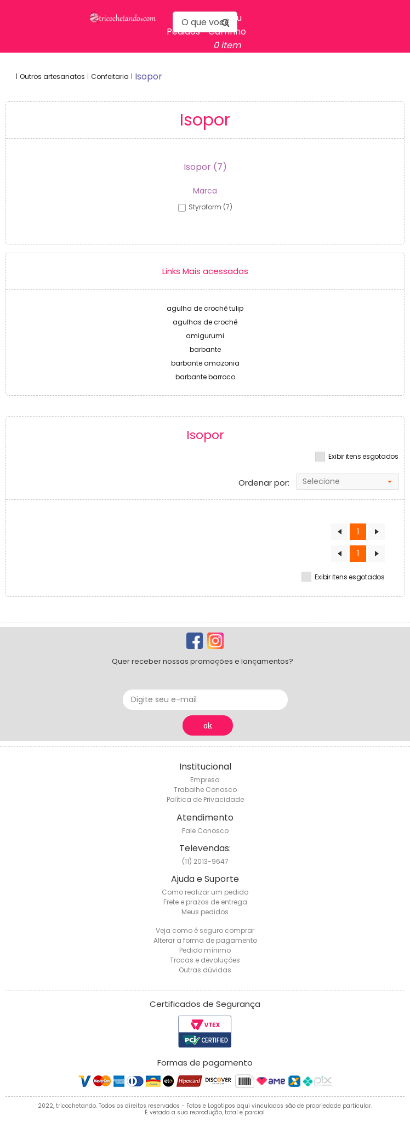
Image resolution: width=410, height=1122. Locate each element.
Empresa (205, 779)
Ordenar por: (263, 482)
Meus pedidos (205, 911)
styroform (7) (210, 207)
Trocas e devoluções (205, 960)
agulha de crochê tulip (205, 308)
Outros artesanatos (52, 76)
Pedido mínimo (205, 950)
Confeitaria (110, 76)
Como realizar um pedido (205, 892)
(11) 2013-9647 (205, 861)
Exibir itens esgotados (363, 456)
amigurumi (205, 335)
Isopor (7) (205, 167)
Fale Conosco (205, 830)
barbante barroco (205, 376)
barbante (205, 349)
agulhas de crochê (205, 322)
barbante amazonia (205, 363)
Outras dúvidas (205, 970)
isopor (148, 76)
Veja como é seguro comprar (205, 930)
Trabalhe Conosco (205, 789)
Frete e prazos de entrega (205, 902)
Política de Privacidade (205, 799)
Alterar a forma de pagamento (205, 940)
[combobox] (347, 482)
